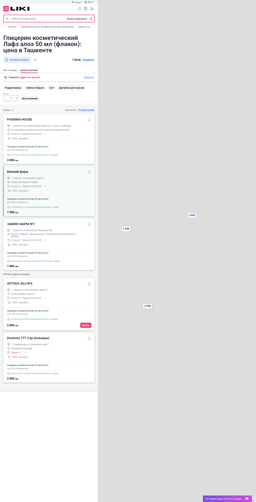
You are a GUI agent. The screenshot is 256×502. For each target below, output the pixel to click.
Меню (6, 8)
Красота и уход (86, 26)
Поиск (7, 18)
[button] (148, 309)
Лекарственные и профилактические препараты (47, 26)
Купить (86, 325)
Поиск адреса (6, 77)
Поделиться (35, 60)
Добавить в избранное (89, 119)
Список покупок (86, 9)
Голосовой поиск (90, 18)
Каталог (12, 26)
